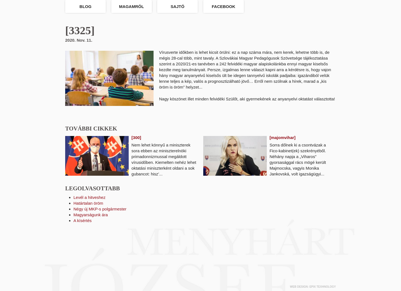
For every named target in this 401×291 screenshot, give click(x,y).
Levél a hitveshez (89, 197)
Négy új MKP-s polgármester (99, 209)
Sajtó (177, 6)
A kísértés (82, 220)
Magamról (131, 6)
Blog (85, 6)
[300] (136, 137)
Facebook (223, 6)
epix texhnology (322, 286)
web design (299, 286)
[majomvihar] (283, 137)
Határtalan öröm (88, 203)
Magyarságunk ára (90, 214)
